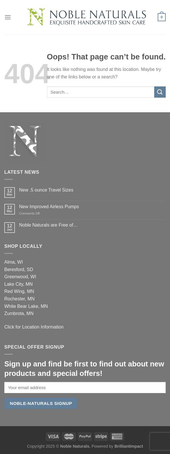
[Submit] (160, 92)
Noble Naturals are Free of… (48, 225)
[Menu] (7, 17)
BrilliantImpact (128, 446)
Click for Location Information (34, 326)
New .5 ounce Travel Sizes (46, 190)
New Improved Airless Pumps (49, 206)
